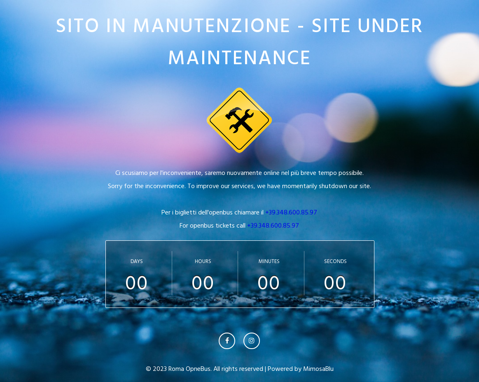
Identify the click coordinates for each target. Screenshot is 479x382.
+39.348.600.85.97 (291, 212)
